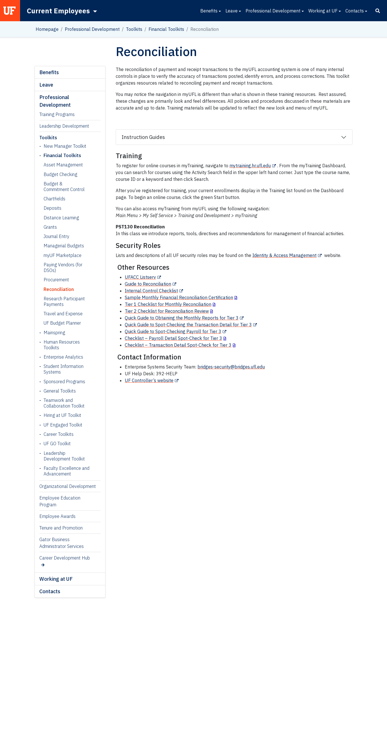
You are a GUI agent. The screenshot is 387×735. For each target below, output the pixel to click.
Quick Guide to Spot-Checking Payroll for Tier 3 (173, 331)
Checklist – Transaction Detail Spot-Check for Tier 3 (178, 345)
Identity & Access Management (284, 255)
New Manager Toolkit (65, 146)
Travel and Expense (63, 313)
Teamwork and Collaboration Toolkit (64, 403)
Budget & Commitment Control (64, 186)
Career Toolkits (59, 434)
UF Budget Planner (62, 323)
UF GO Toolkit (57, 443)
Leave (231, 11)
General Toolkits (60, 391)
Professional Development (273, 11)
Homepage (47, 29)
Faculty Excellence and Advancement (66, 471)
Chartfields (54, 199)
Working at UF (322, 11)
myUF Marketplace (62, 255)
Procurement (56, 279)
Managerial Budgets (64, 245)
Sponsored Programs (64, 381)
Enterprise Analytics (63, 357)
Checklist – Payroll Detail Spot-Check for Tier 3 (173, 338)
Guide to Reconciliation (148, 284)
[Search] (378, 10)
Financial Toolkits (166, 29)
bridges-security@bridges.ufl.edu (231, 367)
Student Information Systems (63, 369)
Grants (50, 227)
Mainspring (54, 332)
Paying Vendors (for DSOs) (63, 267)
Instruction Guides (143, 137)
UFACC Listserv (140, 277)
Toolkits (134, 29)
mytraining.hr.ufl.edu (250, 165)
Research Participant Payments (64, 301)
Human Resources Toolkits (62, 344)
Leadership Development (64, 126)
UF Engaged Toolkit (63, 425)
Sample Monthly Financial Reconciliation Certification (179, 297)
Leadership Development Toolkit (64, 456)
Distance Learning (61, 217)
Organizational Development (67, 486)
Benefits (209, 11)
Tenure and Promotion (61, 528)
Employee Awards (57, 516)
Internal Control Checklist (151, 290)
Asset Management (63, 165)
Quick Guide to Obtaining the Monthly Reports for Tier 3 (181, 318)
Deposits (52, 208)
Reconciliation (59, 289)
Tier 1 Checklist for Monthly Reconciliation (168, 304)
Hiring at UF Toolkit (62, 415)
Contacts (354, 11)
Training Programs (57, 114)
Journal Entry (56, 236)
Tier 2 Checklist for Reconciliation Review (167, 311)
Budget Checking (60, 174)
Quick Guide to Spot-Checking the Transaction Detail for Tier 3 (188, 324)
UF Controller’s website (149, 380)
